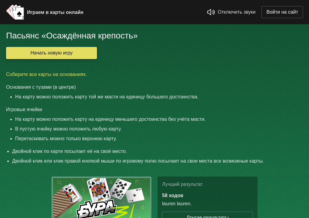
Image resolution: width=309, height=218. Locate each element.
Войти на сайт (282, 12)
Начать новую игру (52, 52)
